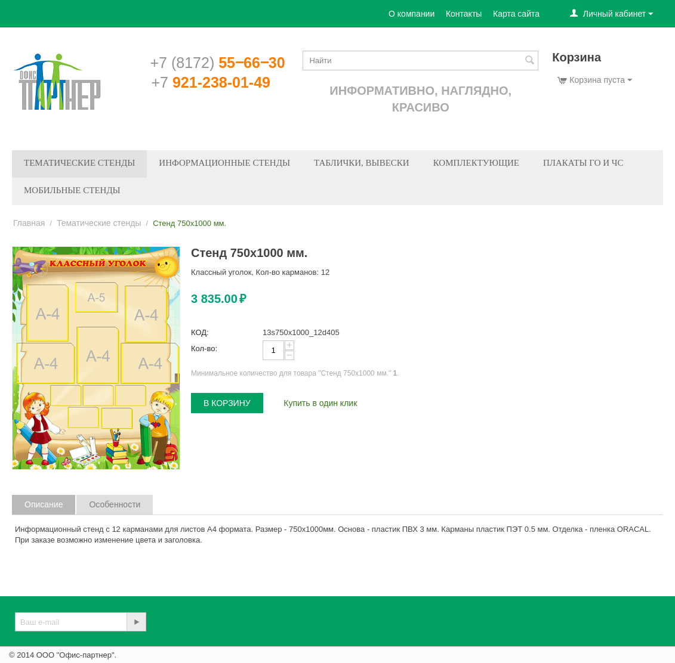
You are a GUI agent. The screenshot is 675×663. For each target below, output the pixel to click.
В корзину (227, 403)
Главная (29, 223)
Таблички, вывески (361, 163)
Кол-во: (204, 348)
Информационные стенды (224, 163)
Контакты (464, 13)
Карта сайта (516, 13)
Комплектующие (476, 163)
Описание (43, 504)
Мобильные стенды (72, 190)
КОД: (200, 332)
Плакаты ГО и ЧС (583, 163)
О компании (411, 13)
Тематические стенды (79, 163)
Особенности (114, 504)
